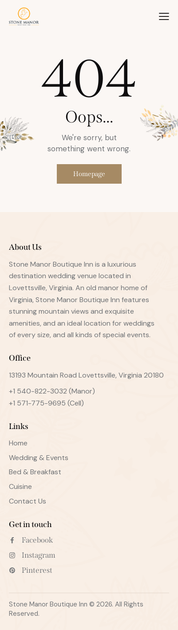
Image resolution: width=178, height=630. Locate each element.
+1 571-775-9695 (37, 403)
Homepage (89, 174)
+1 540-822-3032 (38, 391)
